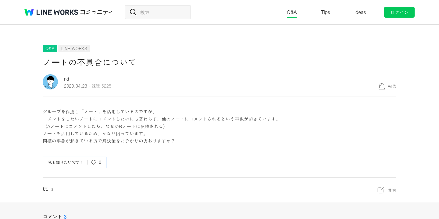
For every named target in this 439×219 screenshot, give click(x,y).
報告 (392, 86)
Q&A (292, 12)
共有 (392, 190)
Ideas (360, 12)
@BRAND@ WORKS (51, 12)
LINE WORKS (74, 48)
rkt (66, 78)
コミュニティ (96, 12)
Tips (325, 12)
